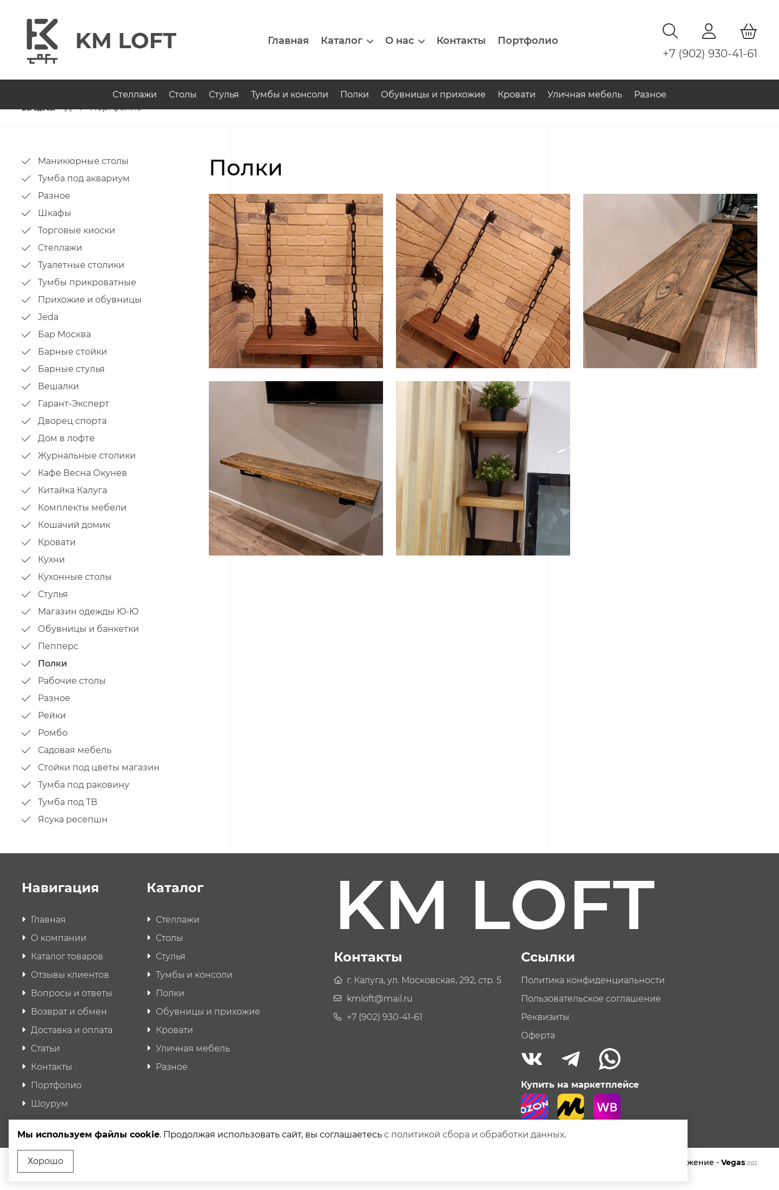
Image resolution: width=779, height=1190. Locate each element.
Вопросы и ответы (71, 1006)
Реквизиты (545, 1029)
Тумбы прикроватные (87, 295)
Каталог (347, 35)
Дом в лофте (66, 451)
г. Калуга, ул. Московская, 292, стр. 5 (424, 993)
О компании (59, 950)
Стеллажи (135, 86)
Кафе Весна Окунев (82, 485)
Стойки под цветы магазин (99, 780)
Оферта (538, 1048)
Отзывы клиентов (70, 987)
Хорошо (45, 1161)
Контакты (461, 35)
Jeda (48, 329)
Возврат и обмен (69, 1024)
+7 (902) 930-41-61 (710, 48)
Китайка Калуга (72, 503)
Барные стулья (71, 381)
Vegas (739, 1175)
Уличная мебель (584, 86)
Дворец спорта (72, 433)
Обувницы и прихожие (433, 86)
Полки (354, 86)
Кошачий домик (74, 537)
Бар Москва (64, 347)
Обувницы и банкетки (88, 641)
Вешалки (58, 399)
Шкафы (54, 225)
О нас (405, 35)
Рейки (52, 728)
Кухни (51, 572)
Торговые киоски (76, 243)
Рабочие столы (72, 693)
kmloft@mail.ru (380, 1011)
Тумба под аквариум (84, 191)
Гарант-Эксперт (73, 416)
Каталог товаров (67, 969)
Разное (650, 86)
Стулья (224, 86)
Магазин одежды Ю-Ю (88, 624)
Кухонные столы (75, 589)
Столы (183, 86)
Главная (288, 35)
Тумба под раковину (83, 797)
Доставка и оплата (72, 1042)
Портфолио (528, 35)
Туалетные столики (81, 277)
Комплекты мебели (82, 520)
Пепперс (58, 658)
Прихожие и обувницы (90, 312)
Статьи (45, 1061)
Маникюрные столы (83, 173)
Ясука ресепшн (73, 832)
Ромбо (53, 745)
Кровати (517, 86)
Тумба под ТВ (67, 814)
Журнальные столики (87, 468)
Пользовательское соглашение (591, 1011)
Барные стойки (72, 364)
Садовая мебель (74, 762)
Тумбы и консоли (289, 86)
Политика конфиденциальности (593, 993)
